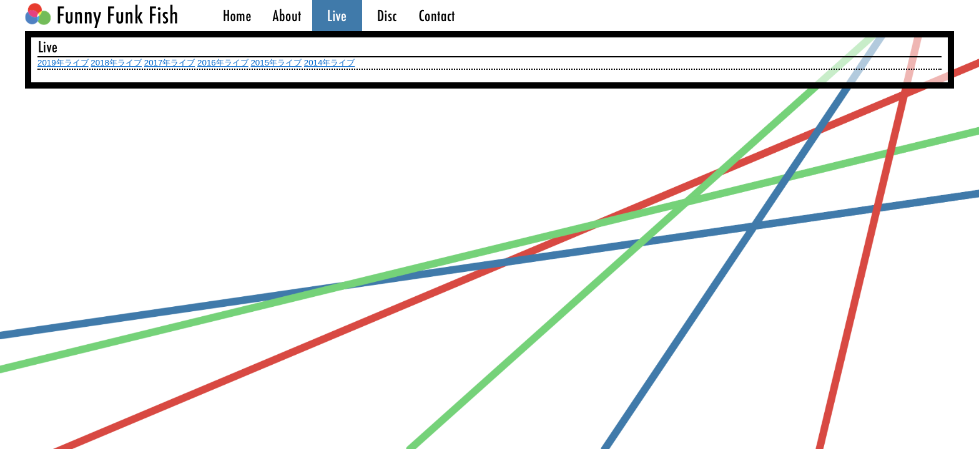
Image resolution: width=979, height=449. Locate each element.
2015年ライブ (276, 62)
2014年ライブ (329, 62)
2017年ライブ (169, 62)
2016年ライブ (222, 62)
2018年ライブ (116, 62)
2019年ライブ (63, 62)
